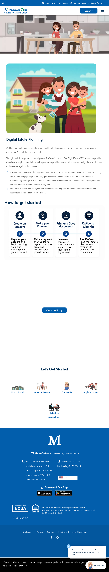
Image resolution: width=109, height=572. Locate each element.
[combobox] (67, 478)
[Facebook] (51, 538)
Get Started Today (54, 310)
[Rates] (45, 3)
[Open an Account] (59, 3)
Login (85, 10)
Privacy (40, 532)
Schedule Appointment (54, 411)
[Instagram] (57, 538)
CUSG (25, 518)
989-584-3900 (44, 470)
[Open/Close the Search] (3, 3)
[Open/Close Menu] (102, 10)
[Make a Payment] (95, 3)
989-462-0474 (38, 479)
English (64, 478)
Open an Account (41, 388)
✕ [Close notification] (69, 546)
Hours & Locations (78, 532)
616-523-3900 (43, 466)
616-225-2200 (43, 475)
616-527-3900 (43, 461)
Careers (50, 532)
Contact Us (67, 388)
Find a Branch (16, 388)
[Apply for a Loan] (78, 3)
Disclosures (27, 532)
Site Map (62, 532)
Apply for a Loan (93, 388)
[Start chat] (95, 565)
